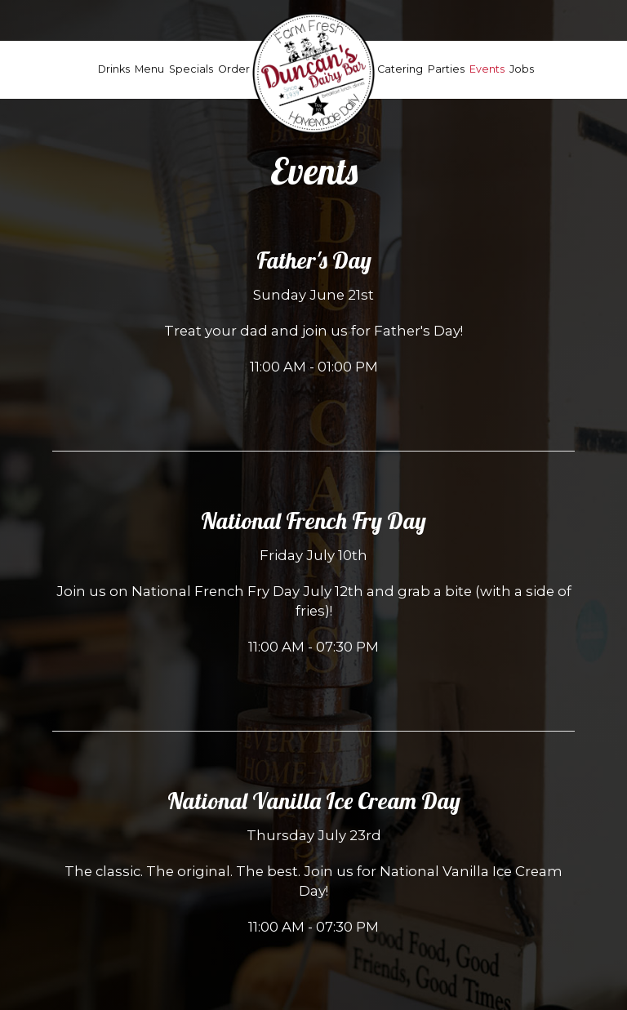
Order (234, 69)
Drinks (114, 69)
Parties (446, 69)
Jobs (521, 69)
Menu (149, 69)
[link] (313, 73)
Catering (400, 69)
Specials (191, 69)
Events (487, 69)
